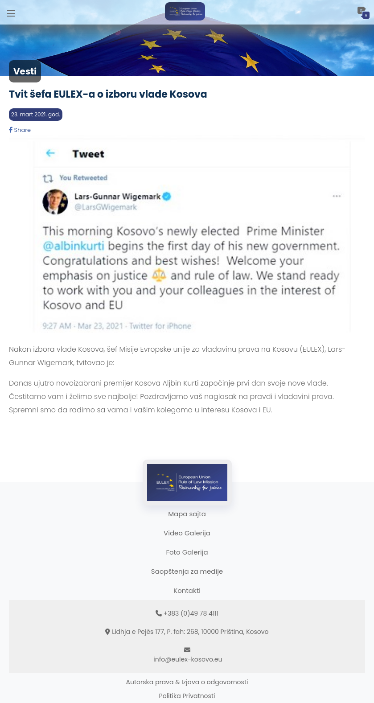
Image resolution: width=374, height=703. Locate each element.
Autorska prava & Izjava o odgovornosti (187, 682)
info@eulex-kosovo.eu (187, 659)
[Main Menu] (11, 12)
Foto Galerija (187, 552)
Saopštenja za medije (187, 571)
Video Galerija (187, 533)
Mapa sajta (187, 513)
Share (20, 130)
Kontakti (187, 590)
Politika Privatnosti (187, 695)
